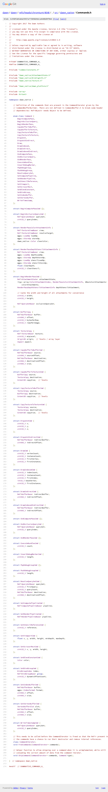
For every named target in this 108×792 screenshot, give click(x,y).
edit (63, 19)
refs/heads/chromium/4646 (34, 12)
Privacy (23, 788)
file (56, 19)
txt (97, 788)
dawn (6, 12)
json (103, 788)
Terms (30, 788)
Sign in (102, 4)
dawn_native (67, 12)
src (56, 12)
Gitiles (15, 788)
